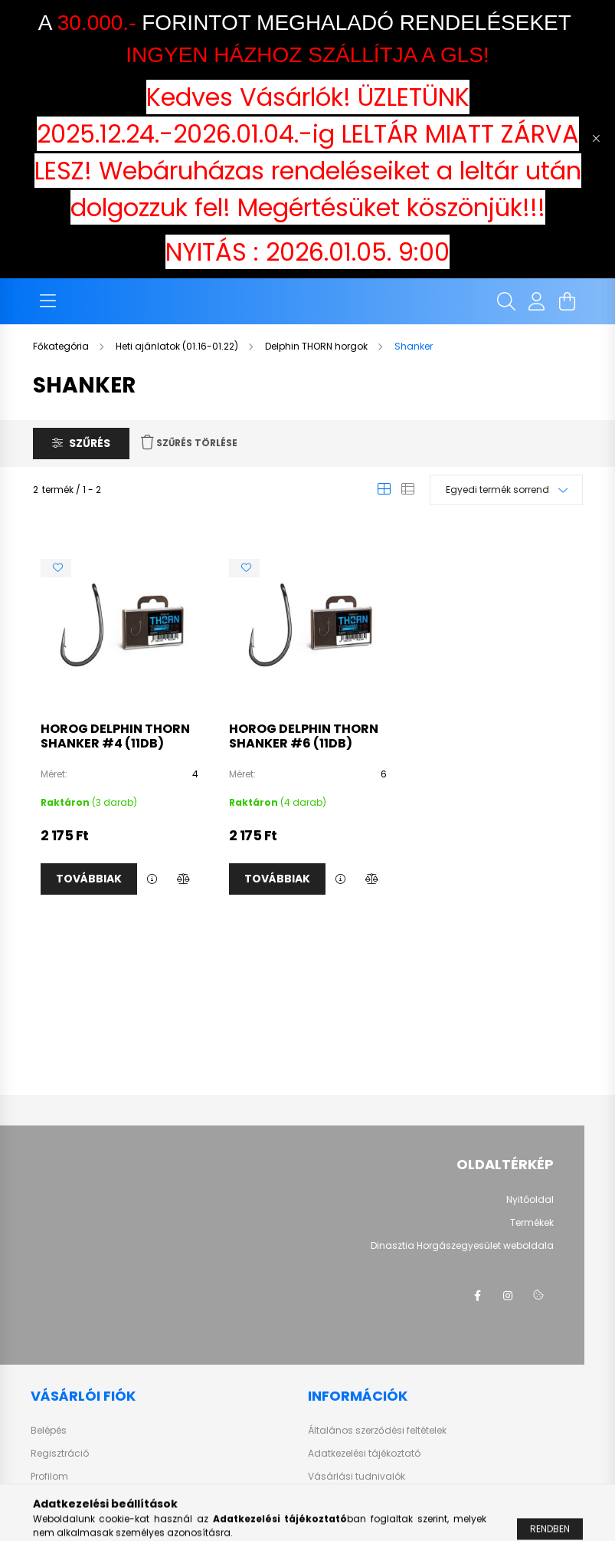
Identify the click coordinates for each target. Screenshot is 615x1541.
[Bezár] (595, 138)
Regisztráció (60, 1453)
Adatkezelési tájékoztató (364, 1453)
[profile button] (537, 301)
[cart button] (567, 301)
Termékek (532, 1222)
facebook (477, 1295)
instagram (507, 1295)
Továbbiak (89, 878)
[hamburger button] (48, 301)
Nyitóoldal (530, 1199)
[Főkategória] (62, 346)
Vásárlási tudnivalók (356, 1476)
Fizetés (323, 1499)
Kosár (44, 1499)
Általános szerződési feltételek (377, 1430)
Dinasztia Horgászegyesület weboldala (462, 1245)
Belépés (49, 1430)
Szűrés (89, 443)
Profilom (49, 1476)
